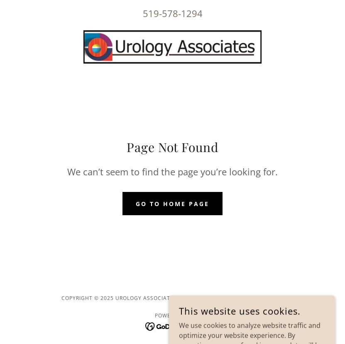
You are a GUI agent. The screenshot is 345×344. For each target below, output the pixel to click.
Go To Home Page (172, 204)
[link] (172, 47)
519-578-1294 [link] (173, 13)
